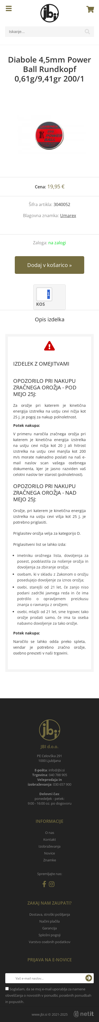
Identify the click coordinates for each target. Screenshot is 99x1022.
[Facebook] (45, 885)
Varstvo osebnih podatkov (49, 941)
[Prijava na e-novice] (89, 978)
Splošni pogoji (49, 935)
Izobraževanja (49, 846)
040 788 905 (58, 774)
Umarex (68, 215)
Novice (49, 853)
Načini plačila (49, 921)
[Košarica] (88, 9)
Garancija (49, 928)
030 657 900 (62, 784)
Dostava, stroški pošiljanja (49, 914)
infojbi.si (57, 770)
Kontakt (49, 839)
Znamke (49, 860)
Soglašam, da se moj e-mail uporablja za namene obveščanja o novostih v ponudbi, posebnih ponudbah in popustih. (48, 995)
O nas (49, 832)
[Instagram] (53, 885)
